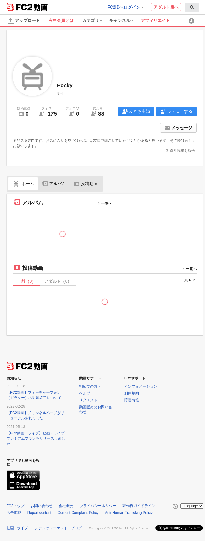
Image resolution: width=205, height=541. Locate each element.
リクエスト (88, 400)
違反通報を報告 (182, 151)
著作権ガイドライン (138, 506)
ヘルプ (84, 393)
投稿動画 (86, 183)
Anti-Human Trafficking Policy (129, 512)
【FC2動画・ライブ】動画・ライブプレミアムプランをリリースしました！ (36, 438)
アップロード (24, 21)
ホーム (23, 183)
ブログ (76, 528)
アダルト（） (58, 281)
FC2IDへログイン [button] (125, 7)
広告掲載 (14, 512)
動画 (10, 528)
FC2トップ (15, 506)
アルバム (54, 183)
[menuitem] (192, 7)
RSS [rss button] (190, 280)
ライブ (22, 528)
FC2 (19, 7)
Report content (39, 512)
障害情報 (131, 400)
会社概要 (66, 506)
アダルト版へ (166, 7)
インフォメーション (140, 386)
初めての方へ (90, 386)
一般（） (26, 281)
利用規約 (131, 393)
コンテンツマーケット (49, 528)
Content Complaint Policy (77, 512)
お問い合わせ (41, 506)
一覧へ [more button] (104, 203)
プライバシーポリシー (98, 506)
